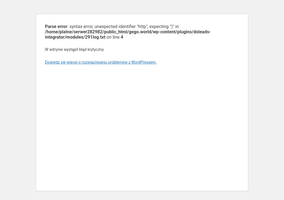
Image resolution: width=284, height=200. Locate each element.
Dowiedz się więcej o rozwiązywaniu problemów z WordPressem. (101, 62)
